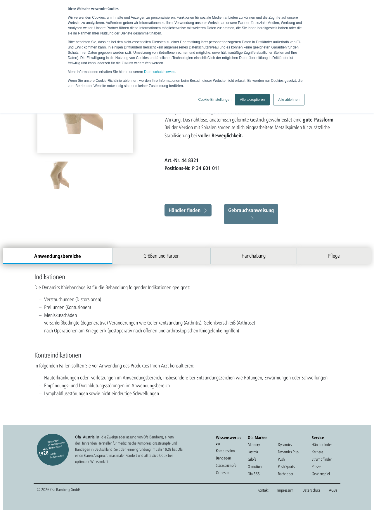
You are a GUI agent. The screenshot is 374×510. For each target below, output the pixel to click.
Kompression (225, 450)
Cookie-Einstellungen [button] (214, 100)
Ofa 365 (254, 473)
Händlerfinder (322, 444)
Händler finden (184, 210)
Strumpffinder (322, 459)
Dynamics (285, 444)
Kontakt (263, 490)
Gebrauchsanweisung (251, 210)
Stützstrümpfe (226, 465)
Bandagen (223, 458)
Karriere (317, 452)
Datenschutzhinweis (159, 72)
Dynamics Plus (288, 452)
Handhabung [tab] (254, 256)
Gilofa (252, 459)
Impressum (285, 490)
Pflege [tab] (334, 256)
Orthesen (222, 472)
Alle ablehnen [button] (288, 100)
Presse (316, 466)
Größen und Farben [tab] (161, 256)
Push (281, 459)
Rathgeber (285, 473)
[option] (57, 175)
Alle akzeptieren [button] (252, 100)
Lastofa (253, 452)
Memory (254, 444)
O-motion (255, 466)
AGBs (333, 490)
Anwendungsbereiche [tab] (57, 256)
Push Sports (286, 466)
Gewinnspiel (321, 473)
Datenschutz (311, 490)
